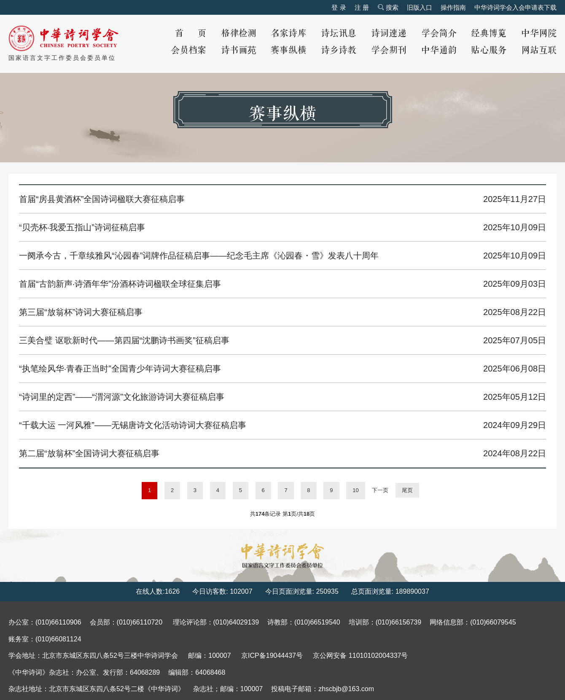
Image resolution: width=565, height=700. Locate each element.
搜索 (387, 7)
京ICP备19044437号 (272, 655)
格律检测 (238, 33)
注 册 (362, 7)
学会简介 (439, 33)
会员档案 (188, 50)
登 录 (338, 7)
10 (355, 490)
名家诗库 (288, 33)
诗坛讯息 (338, 33)
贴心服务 (488, 50)
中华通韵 (439, 50)
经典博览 (488, 33)
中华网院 (539, 33)
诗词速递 (388, 33)
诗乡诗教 (338, 50)
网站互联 (539, 50)
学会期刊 (388, 50)
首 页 (190, 33)
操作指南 (453, 7)
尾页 (407, 490)
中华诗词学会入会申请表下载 (515, 7)
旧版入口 (419, 7)
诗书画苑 (238, 50)
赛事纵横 (288, 50)
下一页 (380, 490)
